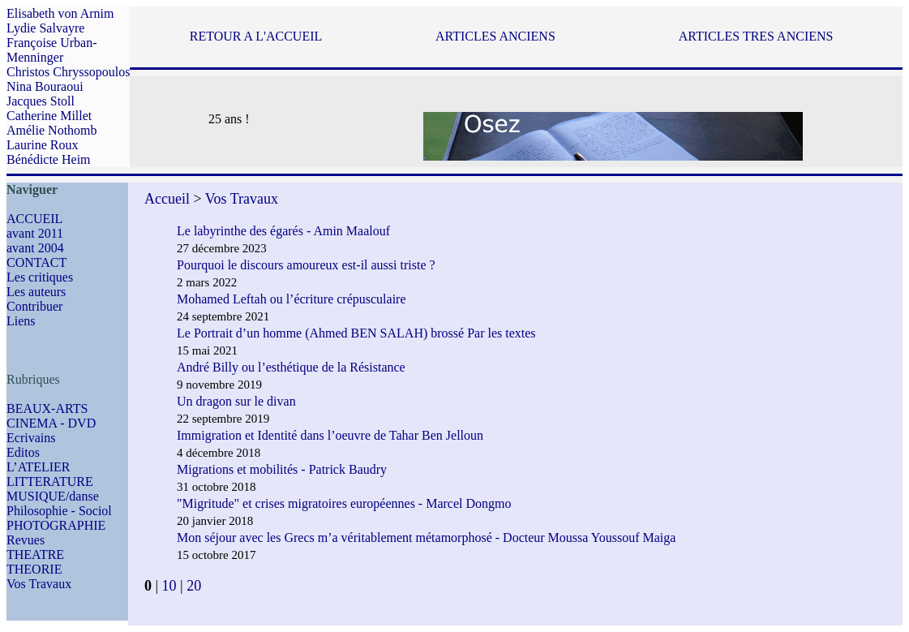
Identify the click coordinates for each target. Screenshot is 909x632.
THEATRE (35, 554)
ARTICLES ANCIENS (495, 36)
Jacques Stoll (40, 101)
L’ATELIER (38, 467)
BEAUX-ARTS (47, 408)
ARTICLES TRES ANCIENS (756, 36)
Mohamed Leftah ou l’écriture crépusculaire (291, 299)
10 (169, 586)
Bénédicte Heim (48, 159)
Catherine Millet (49, 116)
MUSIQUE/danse (52, 496)
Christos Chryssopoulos (68, 72)
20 (194, 586)
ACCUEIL (34, 219)
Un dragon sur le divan (236, 401)
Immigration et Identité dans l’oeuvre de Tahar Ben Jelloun (330, 435)
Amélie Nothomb (51, 130)
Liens (21, 321)
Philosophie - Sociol (59, 511)
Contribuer (34, 306)
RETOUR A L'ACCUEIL (256, 36)
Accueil (167, 199)
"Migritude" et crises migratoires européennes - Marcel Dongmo (344, 503)
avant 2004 (35, 248)
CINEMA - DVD (51, 423)
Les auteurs (36, 292)
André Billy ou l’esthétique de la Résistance (291, 367)
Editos (23, 452)
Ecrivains (30, 438)
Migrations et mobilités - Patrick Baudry (282, 469)
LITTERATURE (49, 481)
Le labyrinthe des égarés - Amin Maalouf (283, 231)
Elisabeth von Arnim (60, 13)
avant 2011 (34, 233)
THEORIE (34, 569)
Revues (25, 540)
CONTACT (36, 262)
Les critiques (39, 277)
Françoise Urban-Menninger (51, 50)
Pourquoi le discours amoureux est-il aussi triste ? (306, 265)
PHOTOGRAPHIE (55, 525)
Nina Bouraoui (45, 86)
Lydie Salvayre (45, 28)
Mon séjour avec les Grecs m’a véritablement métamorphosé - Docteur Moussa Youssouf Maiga (428, 537)
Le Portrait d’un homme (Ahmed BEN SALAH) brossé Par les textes (356, 333)
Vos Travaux (38, 584)
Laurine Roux (42, 145)
